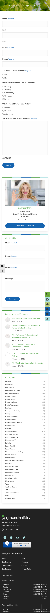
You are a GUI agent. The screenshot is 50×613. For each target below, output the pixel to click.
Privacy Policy (26, 569)
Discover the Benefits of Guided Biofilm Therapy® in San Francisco (23, 327)
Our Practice (6, 562)
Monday (7, 86)
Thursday (8, 96)
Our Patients (6, 569)
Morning (8, 107)
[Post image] (6, 318)
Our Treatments (7, 565)
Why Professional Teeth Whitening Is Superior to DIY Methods (26, 336)
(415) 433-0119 (10, 529)
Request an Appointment (25, 226)
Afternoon (8, 114)
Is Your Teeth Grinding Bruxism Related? (23, 318)
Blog (23, 558)
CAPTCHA (6, 158)
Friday (6, 99)
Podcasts (25, 562)
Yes (5, 74)
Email (8, 47)
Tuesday (7, 89)
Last (4, 41)
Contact (24, 565)
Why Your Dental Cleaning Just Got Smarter (24, 363)
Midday (7, 110)
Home (4, 558)
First (4, 30)
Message (9, 278)
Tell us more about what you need (19, 118)
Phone (8, 59)
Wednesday (9, 92)
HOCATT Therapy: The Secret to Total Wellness (25, 355)
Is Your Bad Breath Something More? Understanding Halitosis (22, 345)
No (5, 78)
